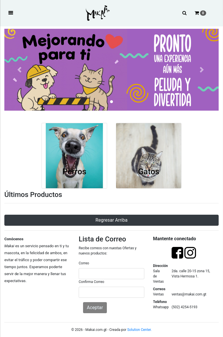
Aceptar (95, 307)
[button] (20, 70)
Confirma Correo (91, 282)
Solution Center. (139, 330)
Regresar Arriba (111, 220)
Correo (84, 263)
